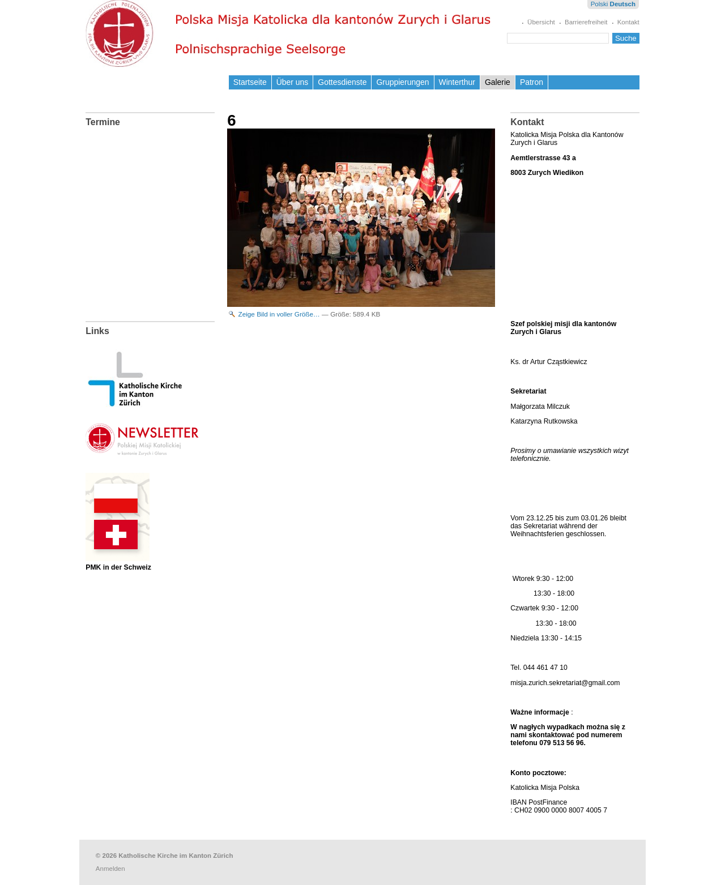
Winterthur (457, 82)
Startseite (250, 82)
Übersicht (541, 22)
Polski (599, 4)
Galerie (497, 82)
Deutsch (623, 4)
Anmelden (110, 868)
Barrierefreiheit (586, 22)
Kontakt (628, 22)
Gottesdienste (342, 82)
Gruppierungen (402, 82)
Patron (531, 82)
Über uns (292, 82)
